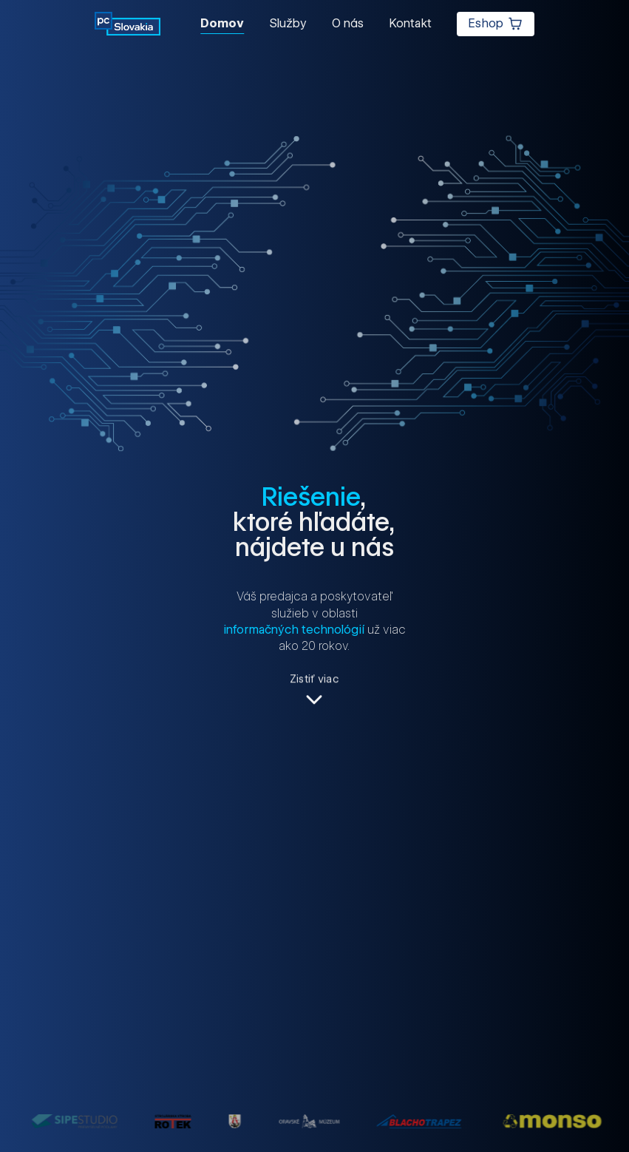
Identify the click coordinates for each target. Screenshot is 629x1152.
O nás (348, 23)
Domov (222, 23)
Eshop (496, 24)
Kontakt (410, 23)
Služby (288, 23)
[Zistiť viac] (314, 691)
